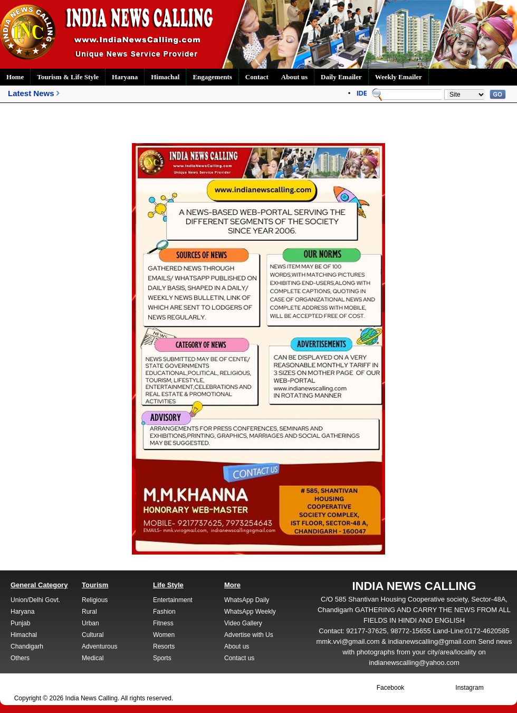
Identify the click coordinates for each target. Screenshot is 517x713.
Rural (89, 611)
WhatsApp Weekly (250, 611)
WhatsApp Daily (246, 600)
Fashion (164, 611)
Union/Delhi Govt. (35, 600)
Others (20, 658)
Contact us (239, 658)
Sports (162, 658)
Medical (92, 658)
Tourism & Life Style (68, 77)
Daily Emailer (341, 77)
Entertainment (173, 600)
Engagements (212, 77)
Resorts (164, 646)
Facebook (391, 687)
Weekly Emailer (398, 77)
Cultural (92, 635)
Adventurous (99, 646)
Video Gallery (243, 623)
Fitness (163, 623)
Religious (95, 600)
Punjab (20, 623)
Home (15, 77)
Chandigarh (27, 646)
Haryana (125, 77)
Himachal (165, 77)
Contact (257, 77)
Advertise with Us (248, 635)
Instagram (469, 687)
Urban (90, 623)
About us (294, 77)
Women (164, 635)
